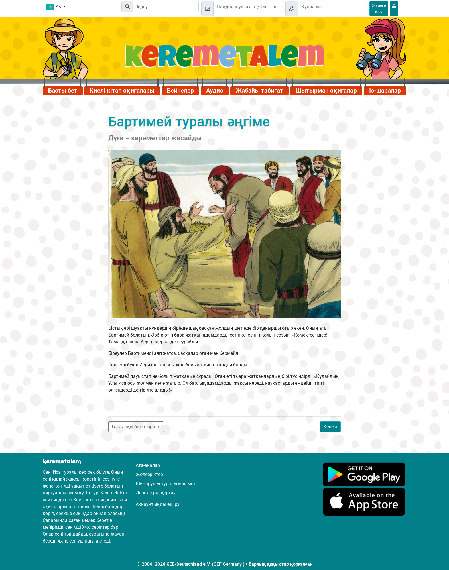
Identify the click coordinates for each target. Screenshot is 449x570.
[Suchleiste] (166, 6)
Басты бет (62, 90)
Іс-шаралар (385, 90)
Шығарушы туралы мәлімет (166, 483)
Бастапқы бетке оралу (136, 426)
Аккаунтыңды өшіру (158, 504)
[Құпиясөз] (332, 6)
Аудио (214, 90)
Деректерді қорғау (156, 493)
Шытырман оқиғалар (326, 90)
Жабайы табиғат (259, 90)
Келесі (330, 426)
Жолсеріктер (149, 474)
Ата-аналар (148, 465)
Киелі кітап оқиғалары (122, 90)
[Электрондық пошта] (248, 6)
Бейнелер (180, 90)
